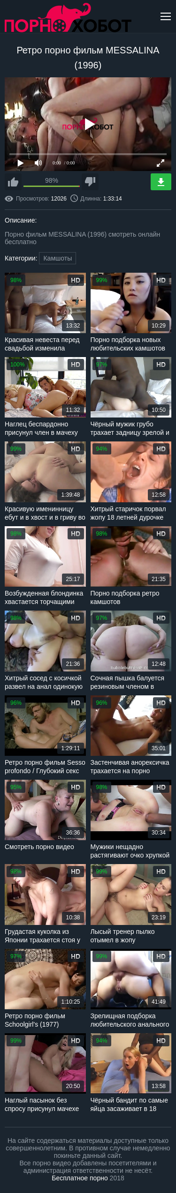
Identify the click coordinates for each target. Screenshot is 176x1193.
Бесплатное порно (79, 1178)
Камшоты (57, 258)
